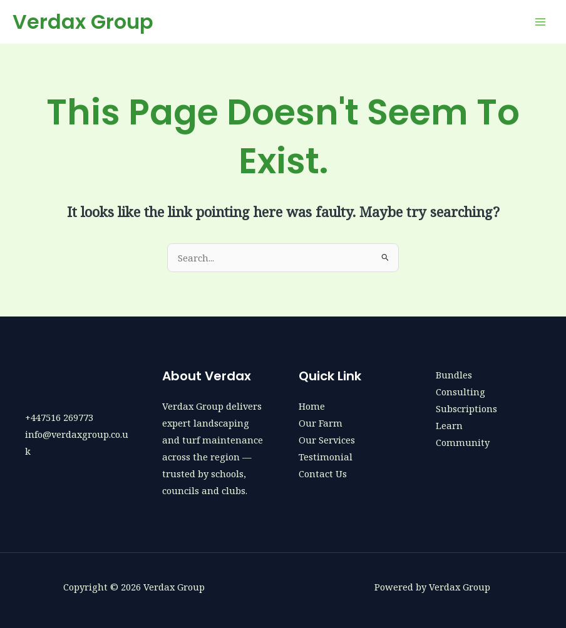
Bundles (454, 374)
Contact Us (323, 473)
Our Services (327, 439)
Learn (449, 425)
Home (312, 406)
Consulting (460, 391)
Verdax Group (83, 22)
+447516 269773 (59, 417)
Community (463, 442)
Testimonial (325, 456)
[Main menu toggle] (540, 22)
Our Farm (320, 423)
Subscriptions (466, 408)
